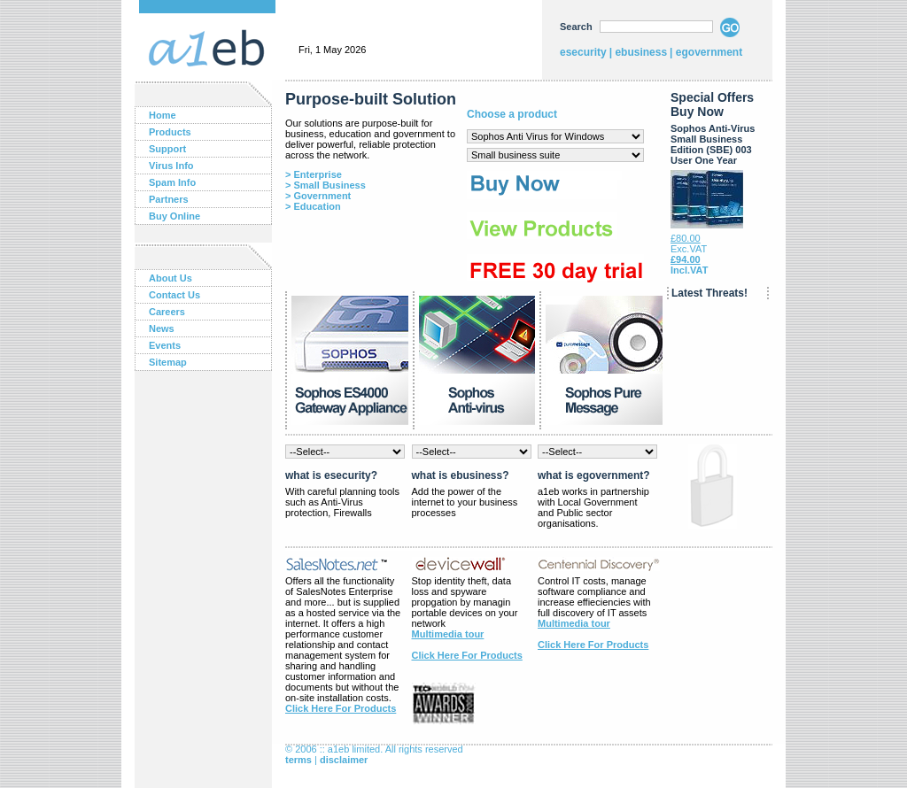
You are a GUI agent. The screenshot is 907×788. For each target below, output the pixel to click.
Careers (167, 311)
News (161, 328)
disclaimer (344, 759)
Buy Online (174, 216)
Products (170, 132)
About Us (170, 278)
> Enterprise (313, 174)
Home (162, 115)
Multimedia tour (448, 634)
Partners (169, 199)
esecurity (583, 52)
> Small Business (325, 185)
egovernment (709, 52)
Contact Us (174, 295)
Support (167, 148)
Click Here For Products (340, 708)
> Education (313, 206)
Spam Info (172, 182)
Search (576, 26)
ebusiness (641, 52)
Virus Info (171, 165)
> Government (318, 195)
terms (298, 759)
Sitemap (168, 362)
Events (165, 345)
